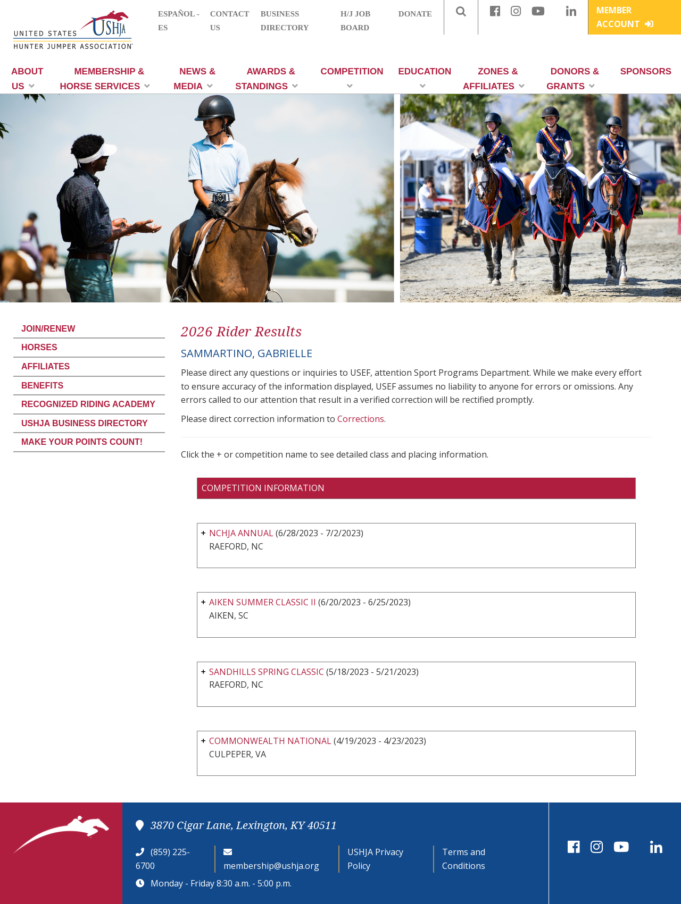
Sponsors (645, 71)
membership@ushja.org (271, 866)
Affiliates (45, 366)
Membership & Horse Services (105, 78)
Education (425, 78)
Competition (351, 78)
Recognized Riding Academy (88, 404)
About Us (27, 78)
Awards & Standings (266, 78)
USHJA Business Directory (84, 423)
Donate (415, 14)
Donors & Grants (572, 78)
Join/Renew (48, 328)
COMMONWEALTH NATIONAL (270, 741)
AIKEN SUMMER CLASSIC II (262, 602)
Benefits (42, 385)
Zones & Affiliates (494, 78)
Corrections (360, 419)
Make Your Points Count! (82, 441)
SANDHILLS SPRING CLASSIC (266, 672)
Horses (39, 347)
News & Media (194, 78)
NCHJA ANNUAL (241, 533)
